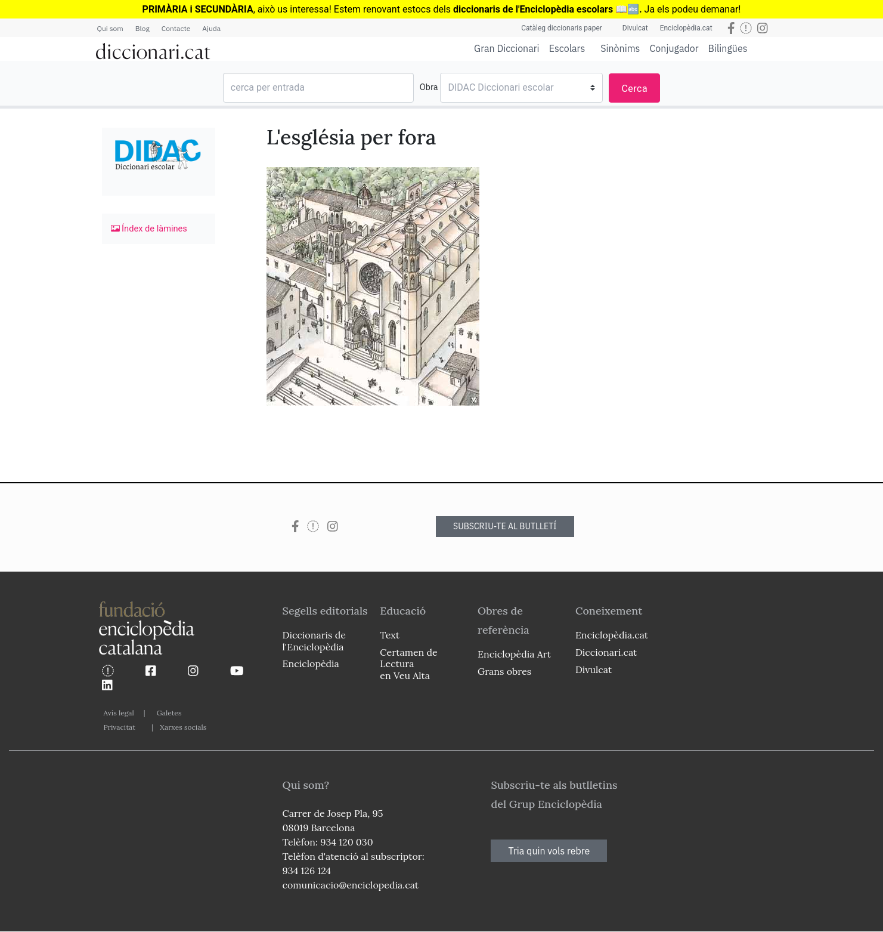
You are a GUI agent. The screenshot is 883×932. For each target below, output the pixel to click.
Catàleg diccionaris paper (561, 28)
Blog (142, 28)
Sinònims (620, 48)
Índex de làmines (149, 228)
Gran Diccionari (507, 48)
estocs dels (427, 9)
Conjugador (673, 48)
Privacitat (119, 727)
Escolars (567, 48)
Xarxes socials (183, 727)
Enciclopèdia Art (514, 654)
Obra (429, 87)
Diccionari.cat (606, 652)
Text (389, 635)
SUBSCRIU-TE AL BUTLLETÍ (505, 526)
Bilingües (728, 48)
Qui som (110, 28)
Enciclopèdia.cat (686, 28)
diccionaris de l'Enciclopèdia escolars (533, 9)
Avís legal (119, 712)
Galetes (169, 712)
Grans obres (504, 671)
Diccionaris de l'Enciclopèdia (314, 640)
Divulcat (635, 28)
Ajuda (211, 28)
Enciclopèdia (311, 663)
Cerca (634, 88)
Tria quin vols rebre (549, 851)
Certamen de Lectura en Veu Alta (408, 663)
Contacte (176, 28)
